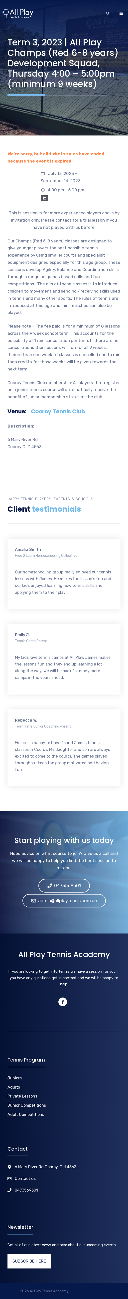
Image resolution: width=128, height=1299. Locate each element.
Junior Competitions (26, 1105)
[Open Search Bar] (108, 13)
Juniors (14, 1078)
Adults (13, 1087)
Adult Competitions (25, 1114)
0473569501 (26, 1190)
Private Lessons (22, 1096)
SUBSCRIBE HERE (29, 1261)
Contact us (25, 1178)
